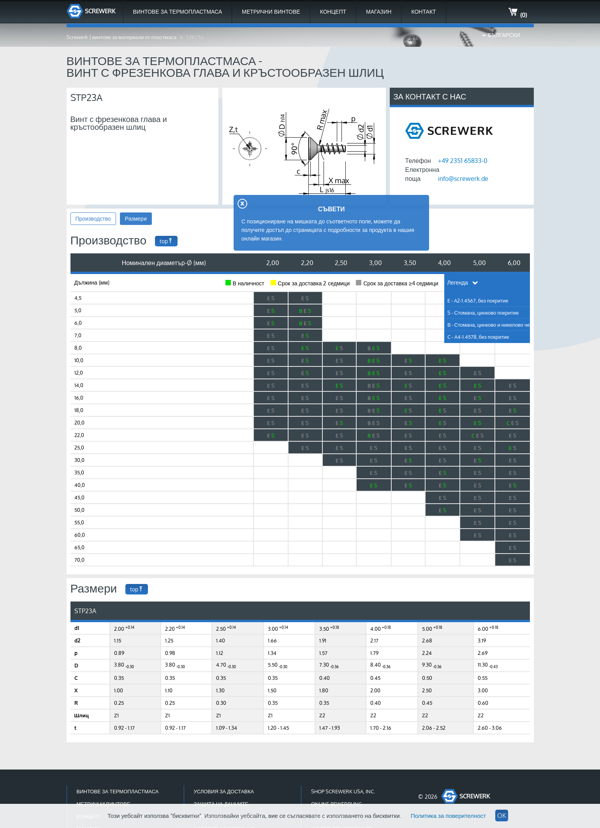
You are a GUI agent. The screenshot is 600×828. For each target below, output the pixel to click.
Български (504, 35)
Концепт (333, 11)
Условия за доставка (224, 791)
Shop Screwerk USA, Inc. (343, 791)
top (166, 241)
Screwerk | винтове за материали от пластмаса (121, 37)
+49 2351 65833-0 (462, 161)
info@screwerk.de (463, 178)
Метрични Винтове (271, 11)
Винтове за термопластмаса (177, 11)
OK (501, 815)
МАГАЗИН (378, 11)
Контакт (423, 11)
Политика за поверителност (448, 815)
